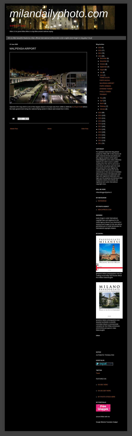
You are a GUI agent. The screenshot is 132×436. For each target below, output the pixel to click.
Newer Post (14, 129)
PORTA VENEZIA (105, 86)
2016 (100, 129)
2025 (100, 50)
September (103, 67)
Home (49, 129)
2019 (100, 121)
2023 (100, 56)
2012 (100, 140)
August (102, 69)
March (102, 103)
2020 (100, 118)
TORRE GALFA (105, 78)
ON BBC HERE (103, 385)
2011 (100, 143)
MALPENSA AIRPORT (107, 83)
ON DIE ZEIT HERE (104, 391)
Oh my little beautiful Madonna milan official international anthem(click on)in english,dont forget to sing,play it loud (50, 38)
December (103, 58)
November (103, 61)
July (101, 72)
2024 (100, 53)
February (103, 106)
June (101, 75)
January (102, 109)
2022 (100, 112)
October (102, 64)
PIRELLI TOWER (105, 91)
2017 (100, 126)
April (101, 101)
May (101, 98)
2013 (100, 138)
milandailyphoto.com (59, 13)
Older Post (84, 129)
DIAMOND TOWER (106, 89)
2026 (100, 47)
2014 (100, 135)
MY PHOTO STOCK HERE (106, 397)
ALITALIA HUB (77, 107)
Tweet (98, 373)
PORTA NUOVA (105, 80)
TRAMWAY (103, 94)
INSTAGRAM (102, 201)
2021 (100, 115)
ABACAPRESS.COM (104, 210)
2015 (100, 132)
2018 (100, 124)
